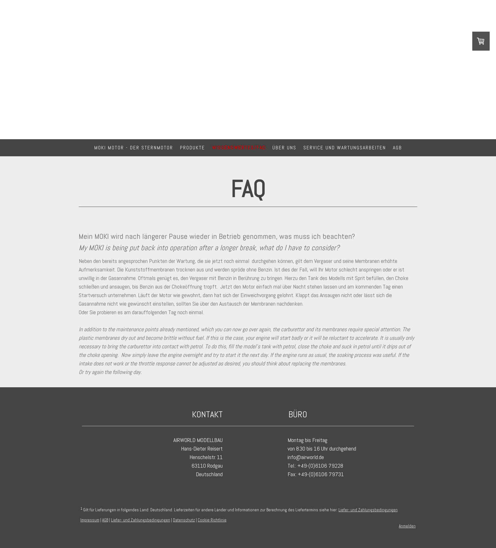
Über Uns (284, 147)
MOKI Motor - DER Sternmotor (133, 147)
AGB (397, 147)
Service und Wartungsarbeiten (344, 147)
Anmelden (407, 526)
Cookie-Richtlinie (212, 520)
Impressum (89, 520)
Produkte (192, 147)
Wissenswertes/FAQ (238, 147)
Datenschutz (184, 520)
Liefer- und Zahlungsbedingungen (368, 510)
